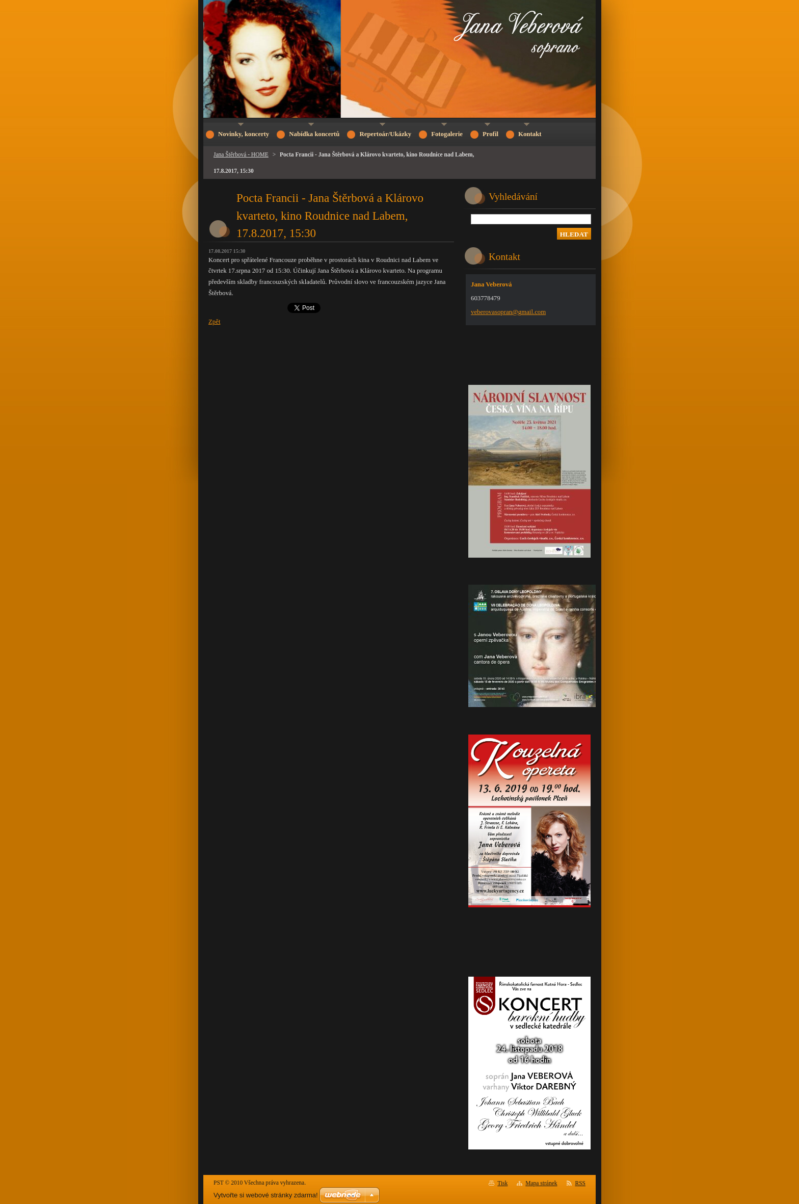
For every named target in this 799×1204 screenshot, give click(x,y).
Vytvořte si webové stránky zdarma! (266, 1195)
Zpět (214, 321)
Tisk (502, 1183)
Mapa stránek (541, 1183)
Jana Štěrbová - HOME (241, 154)
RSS (580, 1183)
